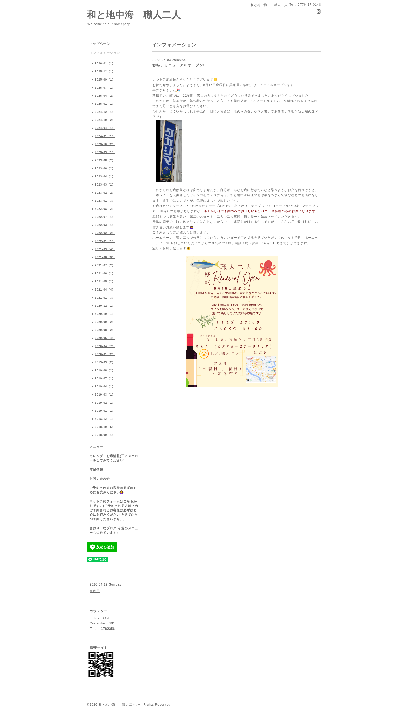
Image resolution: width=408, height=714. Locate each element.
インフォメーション (105, 53)
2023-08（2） (105, 160)
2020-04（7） (105, 346)
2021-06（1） (105, 273)
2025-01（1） (105, 103)
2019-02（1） (105, 402)
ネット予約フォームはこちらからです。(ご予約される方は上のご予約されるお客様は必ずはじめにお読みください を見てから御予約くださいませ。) (114, 510)
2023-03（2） (105, 184)
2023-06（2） (105, 168)
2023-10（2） (105, 144)
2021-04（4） (105, 289)
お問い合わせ (100, 479)
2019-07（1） (105, 378)
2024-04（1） (105, 128)
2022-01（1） (105, 241)
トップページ (100, 44)
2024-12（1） (105, 111)
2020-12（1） (105, 305)
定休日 (95, 591)
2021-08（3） (105, 257)
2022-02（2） (105, 233)
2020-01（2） (105, 354)
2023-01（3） (105, 200)
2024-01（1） (105, 136)
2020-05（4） (105, 338)
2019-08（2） (105, 370)
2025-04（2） (105, 95)
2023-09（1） (105, 152)
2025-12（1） (105, 71)
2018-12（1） (105, 418)
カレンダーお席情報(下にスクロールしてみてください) (114, 458)
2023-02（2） (105, 192)
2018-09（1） (105, 434)
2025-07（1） (105, 87)
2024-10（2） (105, 119)
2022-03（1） (105, 224)
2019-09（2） (105, 362)
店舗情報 (96, 469)
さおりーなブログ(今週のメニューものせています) (114, 530)
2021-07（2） (105, 265)
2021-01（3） (105, 297)
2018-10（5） (105, 426)
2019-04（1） (105, 386)
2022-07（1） (105, 216)
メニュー (96, 447)
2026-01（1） (105, 63)
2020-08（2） (105, 329)
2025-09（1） (105, 79)
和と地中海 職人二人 (134, 15)
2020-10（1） (105, 313)
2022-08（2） (105, 208)
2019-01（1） (105, 410)
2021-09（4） (105, 249)
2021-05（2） (105, 281)
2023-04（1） (105, 176)
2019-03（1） (105, 394)
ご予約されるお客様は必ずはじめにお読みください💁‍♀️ (113, 490)
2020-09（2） (105, 321)
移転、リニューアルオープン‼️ (179, 65)
